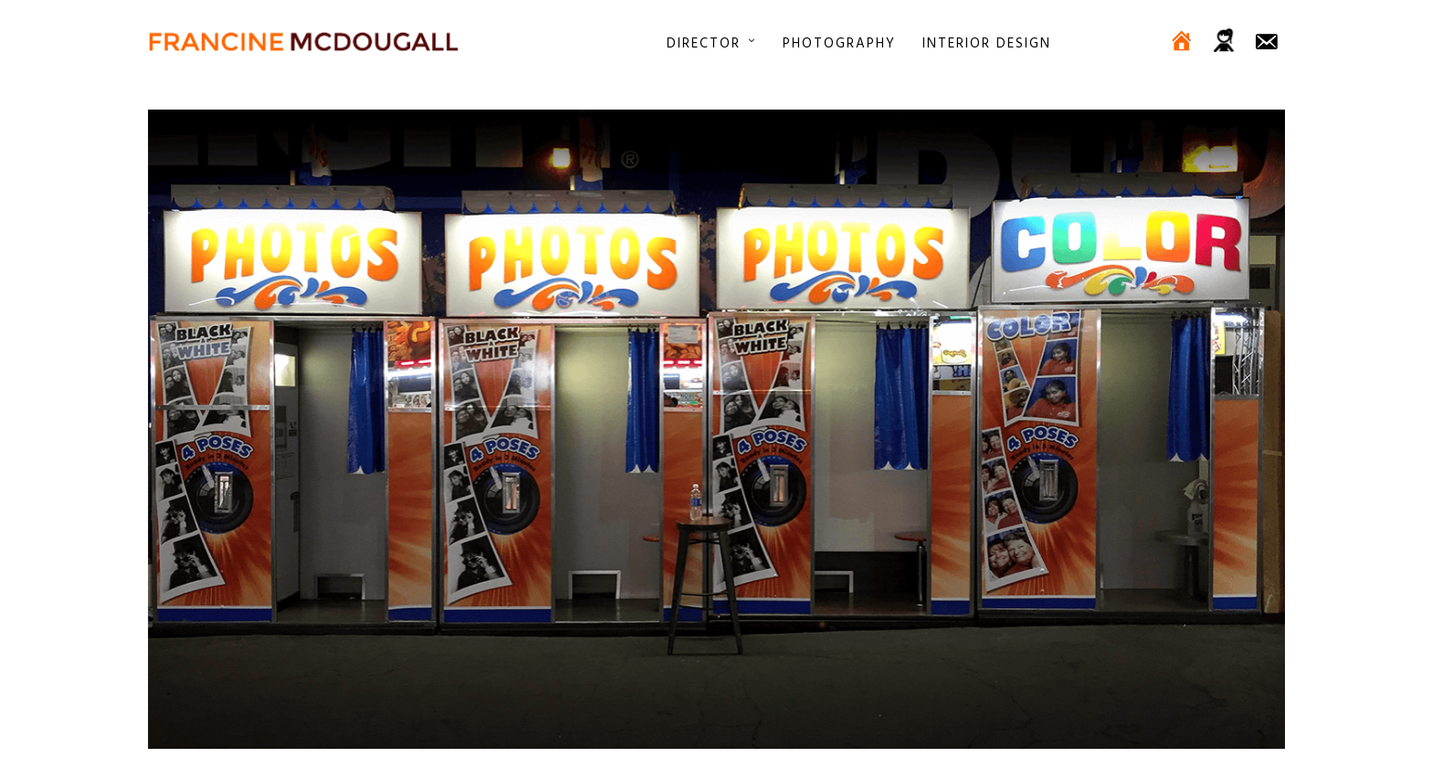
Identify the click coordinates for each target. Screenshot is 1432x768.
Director (704, 44)
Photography (839, 44)
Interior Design (986, 44)
